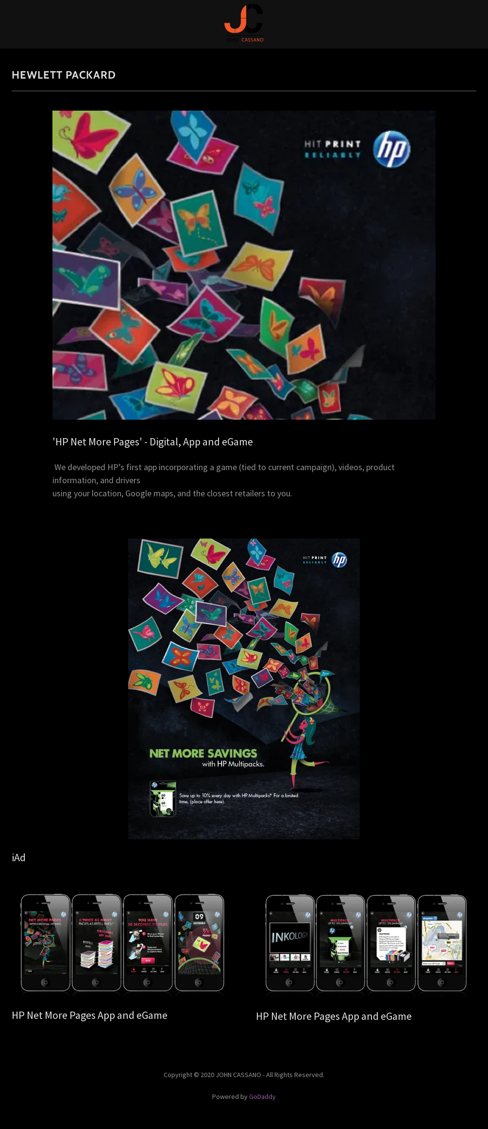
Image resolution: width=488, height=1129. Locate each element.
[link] (244, 40)
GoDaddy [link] (262, 1096)
